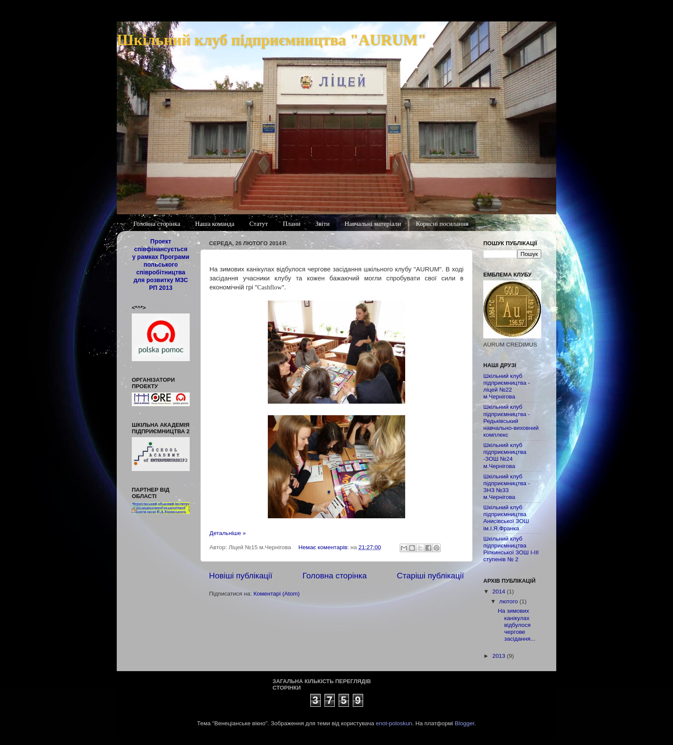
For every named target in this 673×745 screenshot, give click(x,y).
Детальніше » (227, 533)
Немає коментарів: (324, 547)
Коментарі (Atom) (276, 593)
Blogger (465, 723)
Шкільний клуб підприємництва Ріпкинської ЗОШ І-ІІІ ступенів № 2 (511, 549)
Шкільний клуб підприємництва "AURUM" (271, 40)
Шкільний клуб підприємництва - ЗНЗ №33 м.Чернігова (506, 487)
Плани (291, 223)
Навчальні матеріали (373, 223)
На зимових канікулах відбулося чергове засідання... (516, 625)
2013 (499, 656)
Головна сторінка (156, 223)
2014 (499, 591)
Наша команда (215, 223)
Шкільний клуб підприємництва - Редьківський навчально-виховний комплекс (511, 421)
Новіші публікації (241, 575)
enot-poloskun (394, 723)
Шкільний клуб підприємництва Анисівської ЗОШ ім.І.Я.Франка (506, 518)
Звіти (322, 223)
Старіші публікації (430, 575)
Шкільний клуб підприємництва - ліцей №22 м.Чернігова (506, 386)
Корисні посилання (442, 223)
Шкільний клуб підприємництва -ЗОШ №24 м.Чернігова (504, 455)
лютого (509, 601)
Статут (258, 223)
